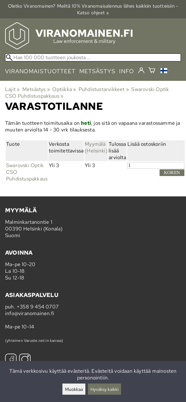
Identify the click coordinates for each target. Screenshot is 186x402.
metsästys (97, 71)
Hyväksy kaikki (104, 389)
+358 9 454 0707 (38, 306)
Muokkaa (74, 389)
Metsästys (36, 89)
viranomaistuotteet (40, 71)
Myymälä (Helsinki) (96, 147)
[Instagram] (25, 360)
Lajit (12, 89)
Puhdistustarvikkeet (104, 89)
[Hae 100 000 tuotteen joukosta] (93, 57)
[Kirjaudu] (141, 71)
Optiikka (64, 89)
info (126, 71)
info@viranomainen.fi (29, 313)
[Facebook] (11, 360)
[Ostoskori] (151, 71)
